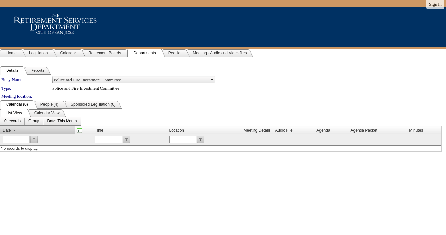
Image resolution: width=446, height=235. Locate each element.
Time (99, 130)
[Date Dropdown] (62, 121)
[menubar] (40, 121)
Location (176, 130)
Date (7, 130)
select (212, 79)
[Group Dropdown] (33, 121)
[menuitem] (12, 121)
